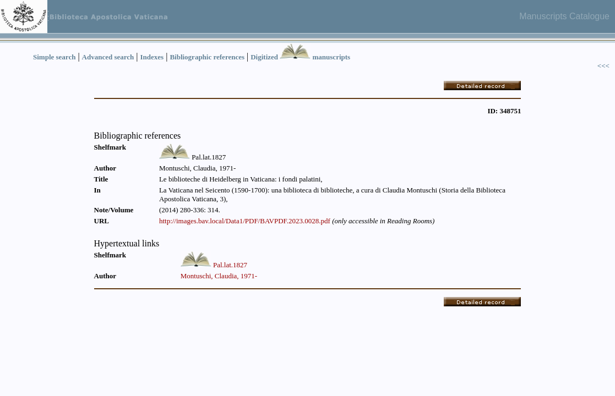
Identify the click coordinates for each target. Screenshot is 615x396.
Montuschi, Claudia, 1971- (219, 276)
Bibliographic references (207, 57)
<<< (603, 66)
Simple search (54, 57)
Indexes (152, 57)
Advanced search (108, 57)
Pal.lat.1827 (230, 265)
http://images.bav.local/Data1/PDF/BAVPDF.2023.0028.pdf (244, 221)
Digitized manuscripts (300, 57)
